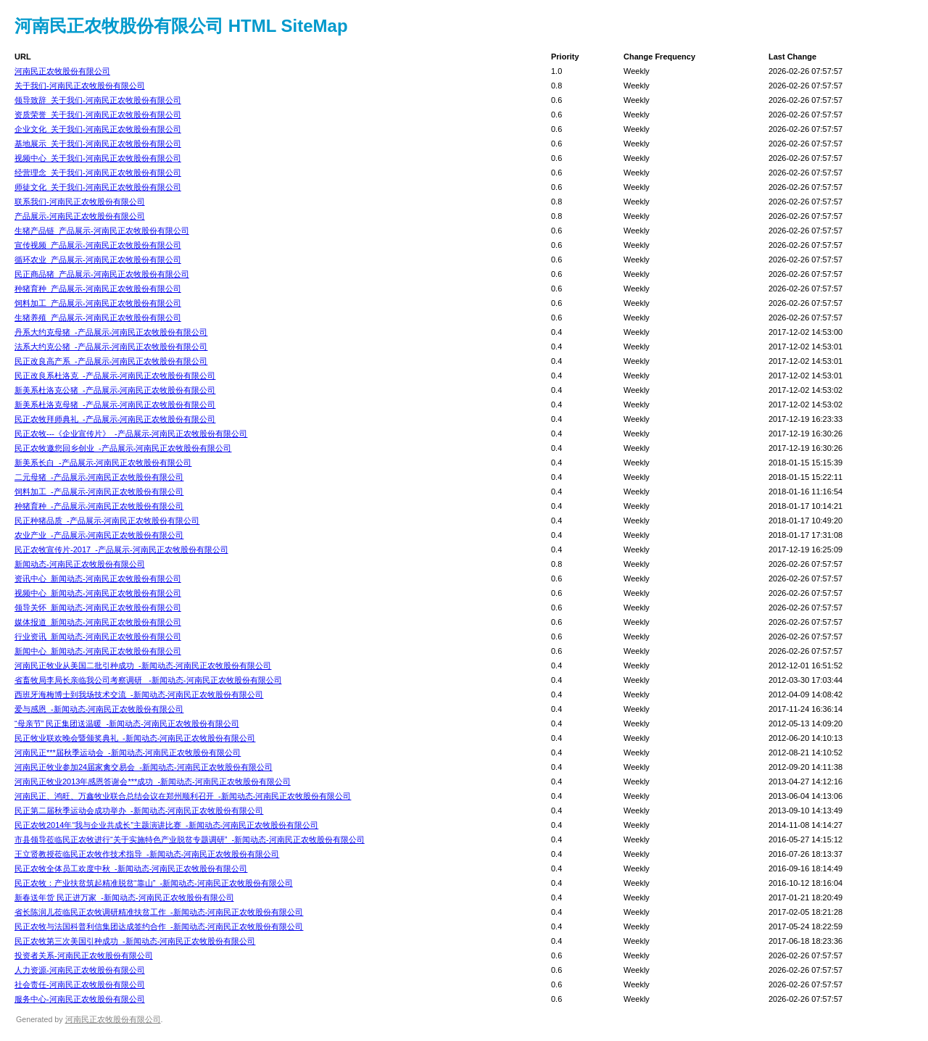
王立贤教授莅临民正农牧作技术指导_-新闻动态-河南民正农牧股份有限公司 (146, 854)
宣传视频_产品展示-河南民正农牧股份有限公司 (97, 245)
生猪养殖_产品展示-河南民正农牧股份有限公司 (97, 317)
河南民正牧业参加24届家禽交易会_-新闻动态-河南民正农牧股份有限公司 (143, 767)
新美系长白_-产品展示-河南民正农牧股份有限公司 (102, 462)
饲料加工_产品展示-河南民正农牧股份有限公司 (97, 303)
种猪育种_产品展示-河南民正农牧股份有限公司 (97, 288)
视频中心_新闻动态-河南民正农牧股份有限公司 (97, 593)
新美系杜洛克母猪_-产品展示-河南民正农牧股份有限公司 (114, 404)
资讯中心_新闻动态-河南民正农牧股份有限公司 (97, 578)
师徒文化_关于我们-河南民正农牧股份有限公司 (97, 187)
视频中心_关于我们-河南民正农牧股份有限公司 (97, 158)
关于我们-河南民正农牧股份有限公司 (79, 85)
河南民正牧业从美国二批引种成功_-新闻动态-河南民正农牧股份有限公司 (142, 665)
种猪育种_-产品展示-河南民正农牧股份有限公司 (98, 506)
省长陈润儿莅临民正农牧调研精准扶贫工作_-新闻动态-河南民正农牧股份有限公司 (158, 912)
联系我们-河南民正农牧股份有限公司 (79, 201)
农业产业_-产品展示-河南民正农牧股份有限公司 (98, 535)
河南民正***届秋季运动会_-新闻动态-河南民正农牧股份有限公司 (127, 752)
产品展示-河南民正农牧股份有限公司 (79, 216)
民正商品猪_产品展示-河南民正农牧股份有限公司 (101, 274)
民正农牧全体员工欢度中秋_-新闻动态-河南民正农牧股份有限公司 (130, 868)
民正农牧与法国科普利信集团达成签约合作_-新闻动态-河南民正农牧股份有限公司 (158, 926)
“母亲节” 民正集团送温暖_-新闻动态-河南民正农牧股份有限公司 (126, 723)
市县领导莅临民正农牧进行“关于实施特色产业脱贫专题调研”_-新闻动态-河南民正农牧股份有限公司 (189, 839)
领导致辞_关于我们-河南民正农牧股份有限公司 (97, 100)
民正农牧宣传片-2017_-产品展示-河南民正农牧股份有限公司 (121, 549)
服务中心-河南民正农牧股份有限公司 (79, 999)
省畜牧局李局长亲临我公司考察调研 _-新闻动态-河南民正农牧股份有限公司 (148, 680)
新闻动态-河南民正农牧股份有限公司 (79, 564)
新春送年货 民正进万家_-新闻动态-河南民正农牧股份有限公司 (124, 897)
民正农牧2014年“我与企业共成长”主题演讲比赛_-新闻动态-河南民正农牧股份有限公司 (166, 825)
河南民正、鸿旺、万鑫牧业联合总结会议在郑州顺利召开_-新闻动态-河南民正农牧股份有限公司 (182, 796)
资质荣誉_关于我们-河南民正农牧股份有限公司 (97, 114)
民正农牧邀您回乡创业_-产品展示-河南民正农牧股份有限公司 (122, 448)
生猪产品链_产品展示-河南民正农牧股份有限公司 (101, 230)
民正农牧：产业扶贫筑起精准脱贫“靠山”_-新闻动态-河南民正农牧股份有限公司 (153, 883)
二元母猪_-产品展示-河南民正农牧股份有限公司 (98, 477)
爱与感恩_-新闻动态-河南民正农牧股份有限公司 (98, 709)
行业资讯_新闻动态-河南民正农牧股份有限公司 (97, 636)
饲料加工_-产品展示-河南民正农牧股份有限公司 (98, 491)
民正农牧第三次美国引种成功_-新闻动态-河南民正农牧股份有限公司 (134, 941)
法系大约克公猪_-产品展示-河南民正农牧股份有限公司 (110, 346)
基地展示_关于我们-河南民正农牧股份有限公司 (97, 143)
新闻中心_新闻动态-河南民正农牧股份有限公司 (97, 651)
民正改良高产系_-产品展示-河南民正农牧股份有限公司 (110, 361)
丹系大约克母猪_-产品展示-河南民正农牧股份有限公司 (110, 332)
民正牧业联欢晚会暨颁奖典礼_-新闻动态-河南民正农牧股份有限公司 (134, 738)
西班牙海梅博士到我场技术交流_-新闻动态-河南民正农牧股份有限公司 (138, 694)
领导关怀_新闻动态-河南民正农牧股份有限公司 (97, 607)
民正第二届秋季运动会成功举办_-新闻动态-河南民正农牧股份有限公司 (138, 810)
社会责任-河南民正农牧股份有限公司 (79, 984)
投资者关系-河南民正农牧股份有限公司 (83, 955)
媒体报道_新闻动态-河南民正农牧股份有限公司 (97, 622)
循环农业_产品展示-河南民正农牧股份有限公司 (97, 259)
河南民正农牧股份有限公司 (62, 71)
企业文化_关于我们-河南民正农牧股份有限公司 (97, 129)
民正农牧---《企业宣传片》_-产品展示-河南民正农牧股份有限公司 (130, 433)
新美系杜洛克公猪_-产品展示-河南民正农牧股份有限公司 (114, 390)
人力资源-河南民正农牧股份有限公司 (79, 970)
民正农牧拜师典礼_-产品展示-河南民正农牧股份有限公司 (114, 419)
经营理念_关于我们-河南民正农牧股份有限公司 (97, 172)
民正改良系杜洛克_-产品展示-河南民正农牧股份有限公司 (114, 375)
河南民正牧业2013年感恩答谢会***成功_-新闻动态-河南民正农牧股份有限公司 (152, 781)
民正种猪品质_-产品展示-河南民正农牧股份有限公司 (106, 520)
